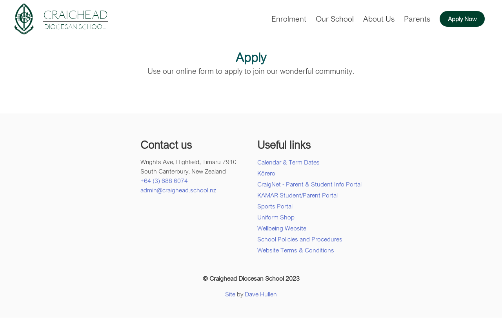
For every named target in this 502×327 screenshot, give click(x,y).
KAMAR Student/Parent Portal (297, 195)
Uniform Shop (276, 217)
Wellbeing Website (281, 228)
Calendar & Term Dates (288, 162)
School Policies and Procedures (299, 239)
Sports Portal (275, 206)
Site (230, 294)
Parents (417, 19)
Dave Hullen (261, 294)
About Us (379, 19)
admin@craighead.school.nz (178, 190)
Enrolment (288, 19)
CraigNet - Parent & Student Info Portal (309, 184)
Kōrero (266, 173)
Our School (335, 19)
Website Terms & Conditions (295, 250)
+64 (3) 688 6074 (164, 181)
